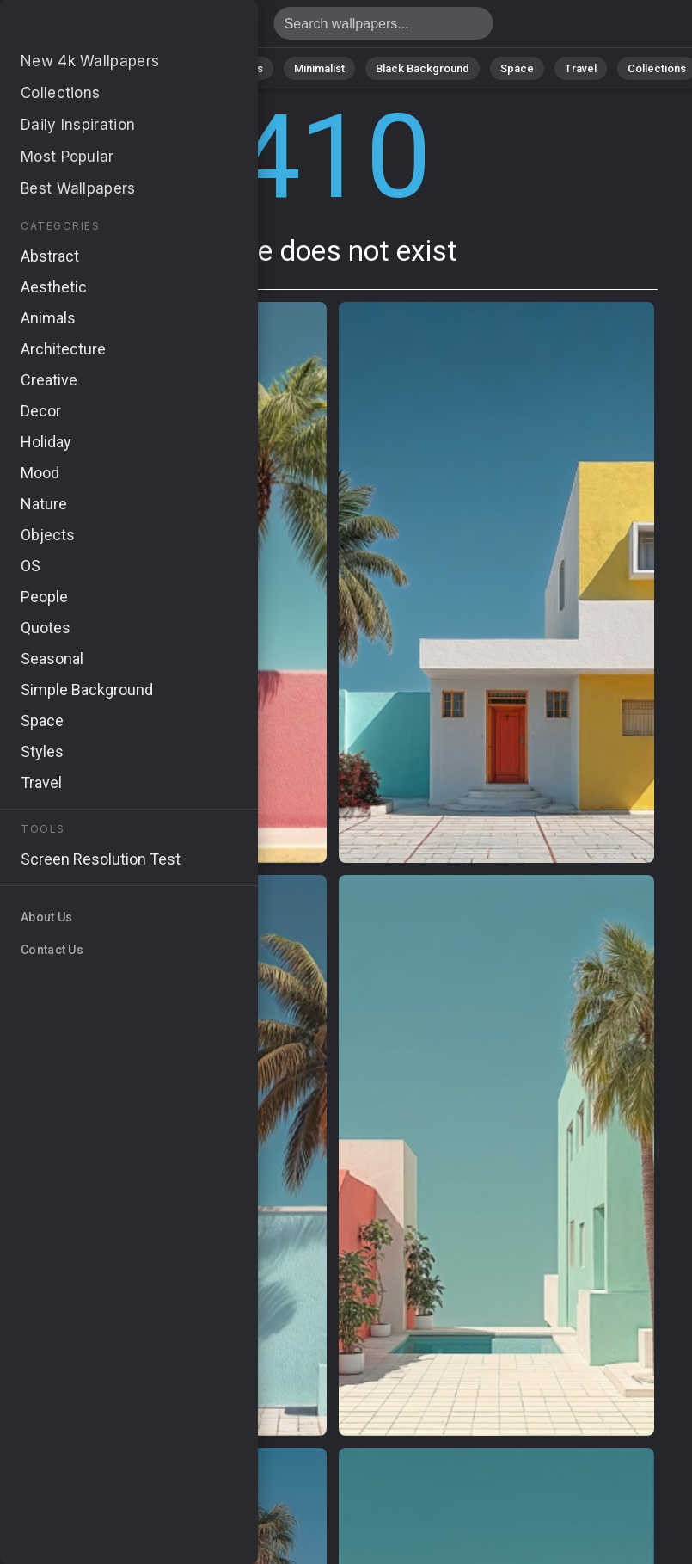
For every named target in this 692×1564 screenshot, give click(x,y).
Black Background (422, 68)
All (44, 68)
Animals (243, 68)
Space (517, 68)
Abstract (169, 68)
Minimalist (319, 68)
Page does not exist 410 (103, 28)
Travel (581, 68)
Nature (99, 68)
